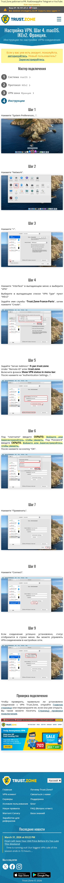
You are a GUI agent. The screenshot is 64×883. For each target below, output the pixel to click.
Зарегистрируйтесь (31, 59)
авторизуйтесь (17, 56)
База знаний (37, 813)
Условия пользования (15, 803)
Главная (7, 789)
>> (34, 10)
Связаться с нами (40, 794)
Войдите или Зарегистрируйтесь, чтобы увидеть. (32, 438)
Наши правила (11, 808)
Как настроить (32, 4)
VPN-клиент (9, 794)
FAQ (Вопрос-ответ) (41, 808)
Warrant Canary (11, 813)
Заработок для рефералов (11, 819)
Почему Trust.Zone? (41, 789)
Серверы (8, 798)
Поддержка (37, 798)
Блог (33, 803)
